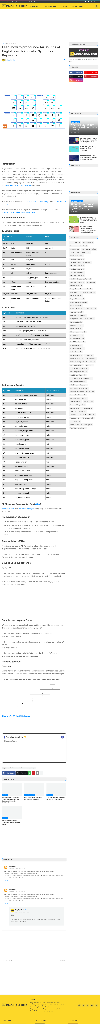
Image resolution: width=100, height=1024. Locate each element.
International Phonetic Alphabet (19, 185)
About (8, 2)
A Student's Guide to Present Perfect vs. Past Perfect (56, 798)
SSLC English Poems (78, 375)
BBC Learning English (26, 509)
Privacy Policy (16, 2)
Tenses (82, 411)
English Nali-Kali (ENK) (78, 302)
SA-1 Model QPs (76, 365)
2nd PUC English (89, 249)
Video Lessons (88, 418)
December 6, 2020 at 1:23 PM (23, 912)
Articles (91, 282)
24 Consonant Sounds (78, 246)
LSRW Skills (89, 319)
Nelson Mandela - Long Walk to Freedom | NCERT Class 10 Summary (88, 157)
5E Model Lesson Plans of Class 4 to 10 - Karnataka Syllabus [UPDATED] (88, 139)
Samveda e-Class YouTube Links (82, 392)
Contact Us (32, 2)
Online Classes (76, 352)
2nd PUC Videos (76, 256)
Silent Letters (75, 402)
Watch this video (8, 509)
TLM (73, 411)
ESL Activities (76, 296)
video (37, 504)
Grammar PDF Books (78, 315)
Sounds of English (30, 768)
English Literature (77, 299)
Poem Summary (76, 358)
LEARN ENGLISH (35, 6)
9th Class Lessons (77, 282)
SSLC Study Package (78, 388)
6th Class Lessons (77, 269)
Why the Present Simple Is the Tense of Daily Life (33, 798)
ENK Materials (89, 292)
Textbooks (75, 418)
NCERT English (76, 335)
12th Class (88, 243)
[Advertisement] (50, 26)
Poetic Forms (91, 358)
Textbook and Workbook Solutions (82, 415)
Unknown (12, 866)
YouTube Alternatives (78, 428)
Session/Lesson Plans (78, 398)
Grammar (91, 309)
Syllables (88, 408)
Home (3, 2)
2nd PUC (74, 249)
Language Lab (76, 322)
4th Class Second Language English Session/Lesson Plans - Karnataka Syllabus (88, 229)
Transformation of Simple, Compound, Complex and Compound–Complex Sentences (10, 800)
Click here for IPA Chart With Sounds (16, 716)
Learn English (11, 43)
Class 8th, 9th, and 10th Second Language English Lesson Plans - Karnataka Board (88, 219)
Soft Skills (88, 402)
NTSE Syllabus (76, 345)
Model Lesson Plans (77, 332)
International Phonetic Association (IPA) (18, 212)
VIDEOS (74, 6)
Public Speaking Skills (78, 362)
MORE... (82, 6)
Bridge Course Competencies (80, 289)
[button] (96, 6)
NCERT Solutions (77, 339)
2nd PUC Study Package (79, 252)
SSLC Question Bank (78, 382)
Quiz (92, 362)
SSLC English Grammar (78, 368)
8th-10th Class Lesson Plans (80, 279)
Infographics (76, 319)
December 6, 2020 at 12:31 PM (17, 868)
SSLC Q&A (63, 6)
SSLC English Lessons (78, 372)
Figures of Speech (77, 309)
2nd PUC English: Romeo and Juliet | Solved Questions (88, 148)
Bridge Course (76, 286)
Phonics (89, 355)
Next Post (62, 961)
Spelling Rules (76, 408)
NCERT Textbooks (77, 342)
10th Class (75, 243)
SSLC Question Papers (78, 385)
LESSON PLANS (50, 6)
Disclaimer (24, 2)
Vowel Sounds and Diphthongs (81, 425)
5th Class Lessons (77, 266)
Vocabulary (75, 421)
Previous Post (7, 961)
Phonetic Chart (20, 768)
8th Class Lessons (77, 276)
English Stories (76, 305)
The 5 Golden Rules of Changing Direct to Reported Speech (11, 822)
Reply (6, 880)
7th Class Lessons (77, 272)
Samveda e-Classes (77, 395)
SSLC (89, 365)
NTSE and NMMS (77, 349)
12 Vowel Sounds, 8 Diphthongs (36, 201)
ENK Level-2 (75, 292)
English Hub (19, 910)
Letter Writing (75, 329)
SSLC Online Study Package (81, 378)
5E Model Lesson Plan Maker (80, 262)
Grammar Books (76, 312)
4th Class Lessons (77, 259)
